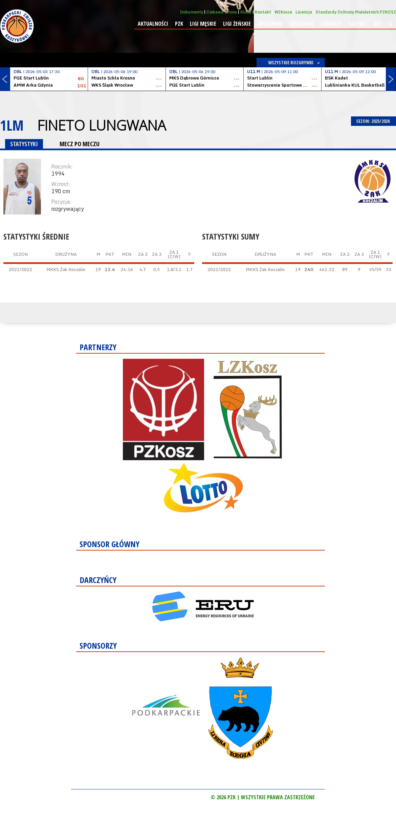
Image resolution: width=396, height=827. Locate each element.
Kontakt (263, 12)
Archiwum (270, 23)
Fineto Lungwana (101, 125)
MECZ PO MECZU (80, 144)
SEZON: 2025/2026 (373, 121)
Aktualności (153, 23)
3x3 (377, 23)
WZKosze (283, 12)
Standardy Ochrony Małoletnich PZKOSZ (355, 12)
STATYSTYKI (24, 144)
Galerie (358, 23)
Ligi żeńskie (237, 23)
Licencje (303, 12)
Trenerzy (331, 23)
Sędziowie (301, 23)
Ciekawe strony (221, 12)
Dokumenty (191, 12)
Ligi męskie (203, 23)
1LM (12, 125)
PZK (179, 23)
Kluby (245, 12)
